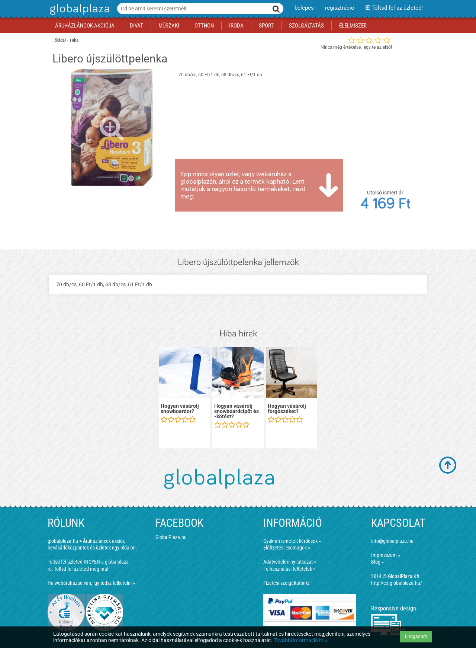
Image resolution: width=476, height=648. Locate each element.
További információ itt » (301, 640)
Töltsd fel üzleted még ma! (81, 569)
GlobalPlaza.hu (171, 537)
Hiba (74, 40)
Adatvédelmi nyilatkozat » (289, 562)
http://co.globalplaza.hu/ (396, 583)
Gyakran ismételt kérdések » (292, 541)
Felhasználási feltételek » (289, 569)
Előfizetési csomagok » (286, 548)
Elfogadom (416, 636)
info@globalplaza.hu (392, 541)
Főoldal (59, 40)
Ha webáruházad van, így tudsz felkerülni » (91, 583)
